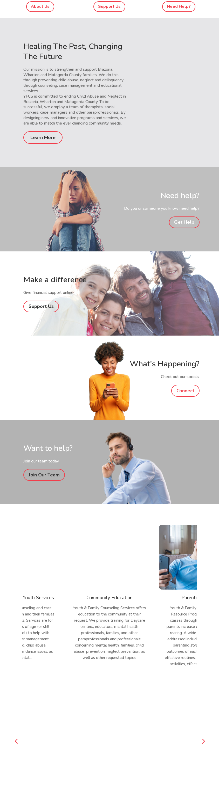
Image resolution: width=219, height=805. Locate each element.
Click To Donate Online (41, 714)
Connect (185, 391)
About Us (40, 6)
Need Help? (179, 6)
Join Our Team (44, 475)
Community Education (109, 597)
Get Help (184, 222)
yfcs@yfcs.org (34, 765)
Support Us (109, 6)
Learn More (43, 137)
